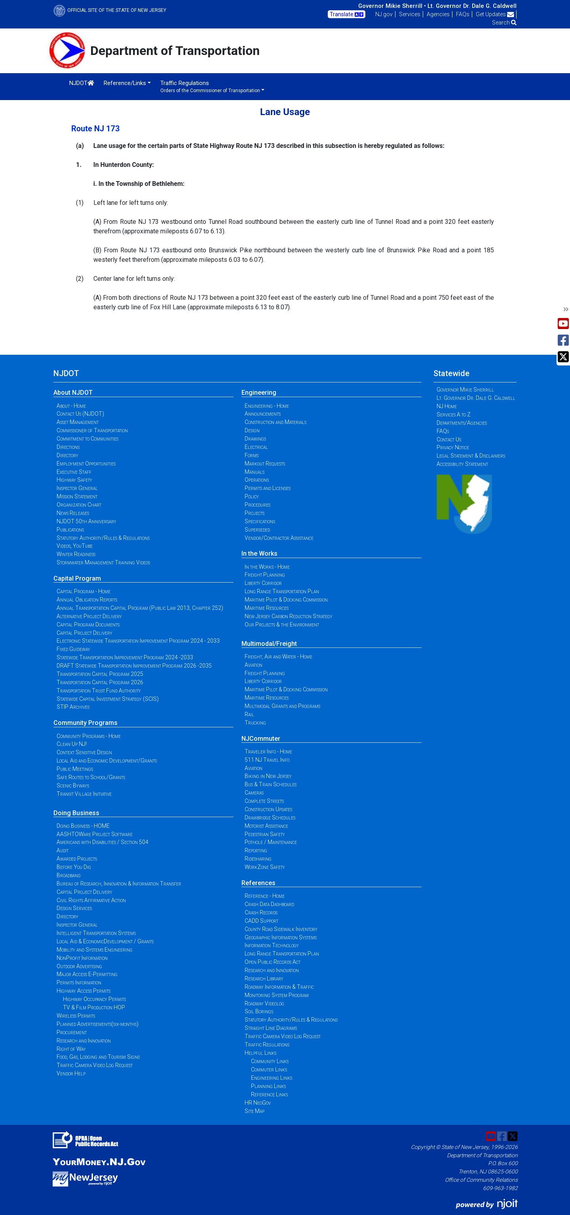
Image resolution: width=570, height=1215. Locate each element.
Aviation (253, 665)
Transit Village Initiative (84, 794)
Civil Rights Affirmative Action (91, 900)
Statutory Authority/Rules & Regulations (103, 538)
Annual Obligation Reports (87, 599)
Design (252, 430)
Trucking (255, 722)
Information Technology (272, 945)
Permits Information (79, 982)
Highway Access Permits (83, 991)
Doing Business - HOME (83, 826)
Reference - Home (265, 896)
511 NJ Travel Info (267, 760)
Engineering (258, 392)
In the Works (259, 553)
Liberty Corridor (263, 583)
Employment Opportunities (86, 463)
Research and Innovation (84, 1040)
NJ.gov (384, 14)
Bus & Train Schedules (270, 784)
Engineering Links (271, 1078)
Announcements (263, 414)
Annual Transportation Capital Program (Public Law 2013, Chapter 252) (140, 608)
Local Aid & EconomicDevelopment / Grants (105, 941)
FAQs (462, 14)
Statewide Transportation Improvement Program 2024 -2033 (125, 657)
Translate (346, 14)
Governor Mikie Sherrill (465, 389)
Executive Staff (74, 472)
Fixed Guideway (73, 649)
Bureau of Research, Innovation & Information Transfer (119, 883)
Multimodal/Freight (269, 643)
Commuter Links (269, 1069)
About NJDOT (73, 392)
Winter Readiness (76, 554)
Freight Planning (265, 575)
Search (504, 22)
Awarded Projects (77, 858)
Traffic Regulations (267, 1044)
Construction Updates (268, 809)
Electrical (256, 447)
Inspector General (77, 488)
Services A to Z (454, 414)
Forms (251, 455)
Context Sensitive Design (84, 752)
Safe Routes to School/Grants (91, 777)
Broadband (68, 875)
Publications (70, 529)
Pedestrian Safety (265, 834)
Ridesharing (258, 858)
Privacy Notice (453, 447)
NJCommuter (260, 738)
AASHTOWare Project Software (95, 834)
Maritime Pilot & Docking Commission (286, 599)
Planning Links (268, 1086)
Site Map (254, 1111)
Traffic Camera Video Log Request (95, 1065)
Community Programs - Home (89, 736)
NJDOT (81, 83)
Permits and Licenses (268, 488)
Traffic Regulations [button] (210, 86)
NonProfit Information (82, 958)
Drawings (255, 438)
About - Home (71, 406)
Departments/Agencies (462, 423)
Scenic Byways (73, 785)
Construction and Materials (275, 422)
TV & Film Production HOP (94, 1007)
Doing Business (76, 813)
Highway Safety (74, 480)
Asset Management (78, 422)
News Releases (73, 513)
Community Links (270, 1061)
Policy (252, 496)
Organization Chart (79, 505)
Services (409, 14)
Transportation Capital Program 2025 (100, 674)
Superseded (257, 529)
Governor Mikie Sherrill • (392, 5)
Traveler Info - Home (268, 751)
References (258, 883)
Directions (68, 447)
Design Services (74, 908)
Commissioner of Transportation (92, 430)
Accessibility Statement (462, 464)
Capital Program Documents (88, 624)
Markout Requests (265, 463)
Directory (67, 455)
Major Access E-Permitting (87, 974)
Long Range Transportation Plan (282, 591)
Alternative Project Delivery (89, 616)
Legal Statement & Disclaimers (471, 455)
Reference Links (269, 1094)
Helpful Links (260, 1053)
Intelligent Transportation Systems (96, 933)
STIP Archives (73, 707)
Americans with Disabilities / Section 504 (102, 842)
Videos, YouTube (75, 546)
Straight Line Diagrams (271, 1028)
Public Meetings (75, 769)
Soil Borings (259, 1011)
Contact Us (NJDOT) (80, 414)
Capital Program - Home (83, 591)
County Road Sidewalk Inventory (281, 929)
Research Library (264, 978)
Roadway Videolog (264, 1003)
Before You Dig (74, 867)
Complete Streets (264, 801)
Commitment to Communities (87, 438)
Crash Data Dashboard (269, 904)
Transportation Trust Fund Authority (99, 690)
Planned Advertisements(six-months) (98, 1024)
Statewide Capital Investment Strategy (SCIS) (108, 699)
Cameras (254, 792)
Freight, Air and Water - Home (278, 656)
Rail (249, 714)
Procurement (72, 1032)
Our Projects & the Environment (282, 624)
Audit (62, 850)
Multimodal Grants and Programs (282, 706)
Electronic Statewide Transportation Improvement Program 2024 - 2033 (138, 641)
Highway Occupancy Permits (94, 999)
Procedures (257, 505)
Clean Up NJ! (72, 744)
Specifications (260, 521)
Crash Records (261, 912)
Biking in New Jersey (268, 776)
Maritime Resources (267, 608)
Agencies (438, 14)
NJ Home (447, 406)
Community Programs (85, 723)
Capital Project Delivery (84, 633)
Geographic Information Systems (281, 937)
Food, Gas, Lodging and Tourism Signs (98, 1057)
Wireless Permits (76, 1015)
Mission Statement (77, 496)
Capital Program (77, 578)
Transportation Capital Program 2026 (100, 682)
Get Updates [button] (495, 14)
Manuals (254, 472)
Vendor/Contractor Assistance (279, 538)
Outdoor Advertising (79, 966)
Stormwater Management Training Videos (103, 562)
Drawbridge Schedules (270, 817)
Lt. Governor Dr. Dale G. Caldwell (472, 5)
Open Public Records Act (272, 962)
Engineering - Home (267, 406)
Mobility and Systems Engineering (95, 949)
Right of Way (71, 1049)
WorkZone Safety (265, 867)
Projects (254, 513)
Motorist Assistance (266, 826)
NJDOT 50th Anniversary (86, 521)
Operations (257, 480)
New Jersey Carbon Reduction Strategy (288, 616)
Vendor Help (71, 1073)
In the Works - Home (267, 567)
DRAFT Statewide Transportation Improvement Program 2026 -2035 (134, 665)
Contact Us (449, 439)
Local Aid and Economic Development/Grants (107, 760)
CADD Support (261, 921)
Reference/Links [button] (125, 83)
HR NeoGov (258, 1103)
